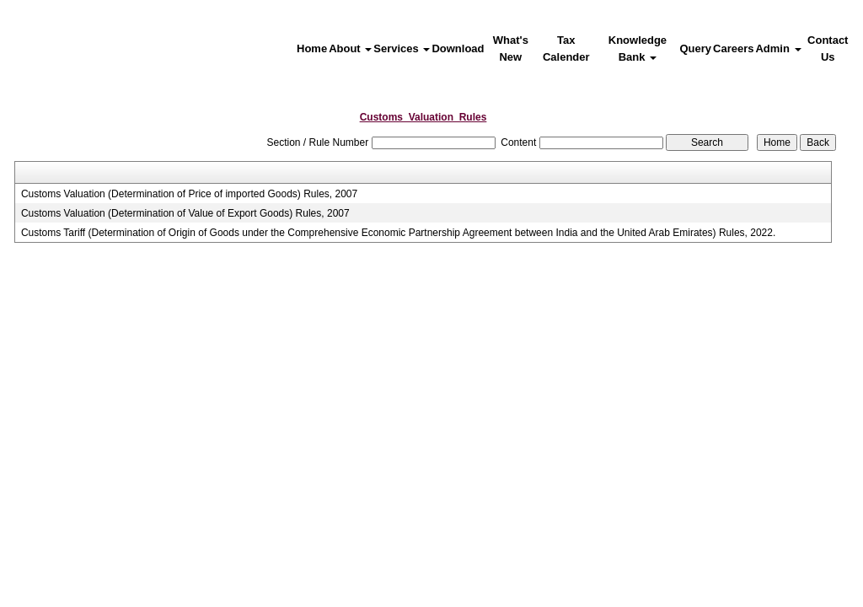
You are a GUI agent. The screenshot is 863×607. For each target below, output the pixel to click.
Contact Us (827, 48)
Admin (778, 48)
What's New (510, 48)
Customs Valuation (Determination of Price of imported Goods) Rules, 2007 (189, 194)
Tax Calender (566, 48)
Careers (733, 48)
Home (312, 48)
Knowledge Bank (637, 48)
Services (401, 48)
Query (695, 48)
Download (458, 48)
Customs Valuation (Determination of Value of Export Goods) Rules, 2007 (185, 213)
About (350, 48)
